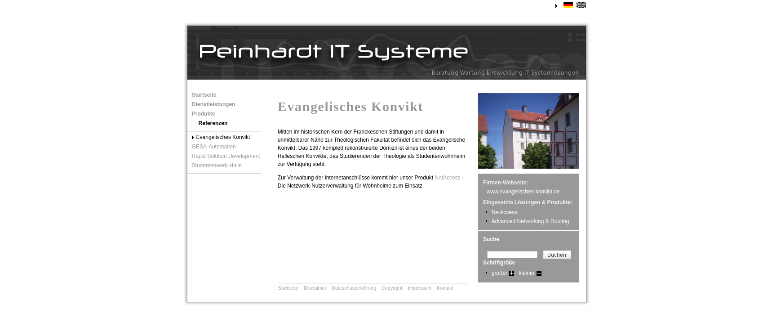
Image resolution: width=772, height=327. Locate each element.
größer (499, 273)
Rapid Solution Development (226, 156)
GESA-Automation (214, 146)
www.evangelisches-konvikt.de (523, 191)
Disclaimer (315, 288)
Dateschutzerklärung (354, 288)
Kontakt (445, 288)
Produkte (203, 114)
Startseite (204, 95)
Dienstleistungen (213, 104)
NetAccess (447, 178)
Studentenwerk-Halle (217, 165)
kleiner (526, 273)
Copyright (392, 288)
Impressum (419, 288)
